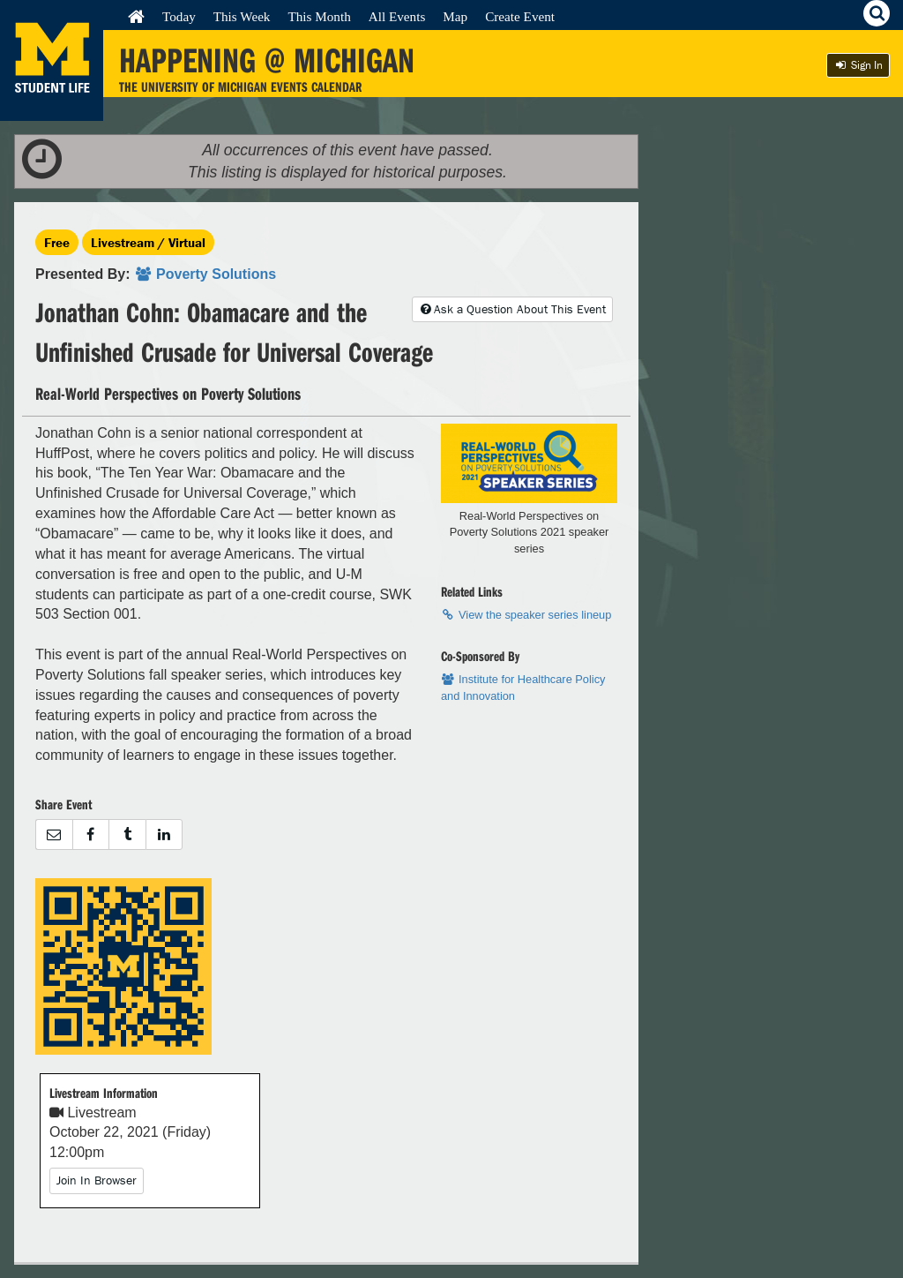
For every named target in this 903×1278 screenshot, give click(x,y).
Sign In (858, 64)
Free (57, 242)
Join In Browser (96, 1180)
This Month (318, 16)
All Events (397, 16)
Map (455, 16)
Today (179, 16)
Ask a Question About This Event (512, 309)
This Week (242, 16)
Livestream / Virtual (148, 242)
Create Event (520, 16)
